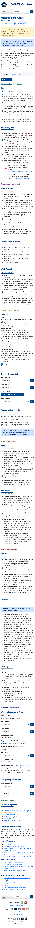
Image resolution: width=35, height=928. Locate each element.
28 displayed (8, 191)
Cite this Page (20, 912)
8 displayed (7, 494)
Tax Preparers (8, 818)
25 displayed (8, 244)
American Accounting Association (14, 846)
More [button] (20, 74)
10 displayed (8, 808)
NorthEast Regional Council (12, 864)
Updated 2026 (20, 23)
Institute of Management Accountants (15, 882)
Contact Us (22, 905)
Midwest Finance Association (13, 862)
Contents (6, 79)
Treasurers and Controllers (12, 820)
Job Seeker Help (14, 905)
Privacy (18, 921)
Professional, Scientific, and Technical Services (15, 762)
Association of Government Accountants (16, 878)
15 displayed (8, 448)
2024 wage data (23, 765)
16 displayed (8, 557)
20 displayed (8, 272)
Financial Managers (10, 817)
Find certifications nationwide (12, 394)
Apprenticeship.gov (8, 432)
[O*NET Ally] (7, 880)
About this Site (12, 921)
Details (14, 74)
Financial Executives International (14, 890)
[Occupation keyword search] (21, 11)
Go (31, 11)
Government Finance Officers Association (16, 856)
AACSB (6, 886)
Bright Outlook (6, 23)
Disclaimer (24, 921)
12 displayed (24, 841)
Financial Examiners (10, 815)
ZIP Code (4, 387)
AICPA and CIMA (9, 844)
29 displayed (8, 91)
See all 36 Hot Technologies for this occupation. (20, 171)
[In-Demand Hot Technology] (31, 134)
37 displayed (8, 131)
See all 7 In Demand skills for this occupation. (19, 178)
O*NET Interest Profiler (9, 611)
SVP (2, 364)
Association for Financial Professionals (16, 888)
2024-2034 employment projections (10, 767)
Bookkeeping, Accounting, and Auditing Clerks (18, 811)
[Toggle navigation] (4, 11)
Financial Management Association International (19, 852)
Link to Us (13, 912)
